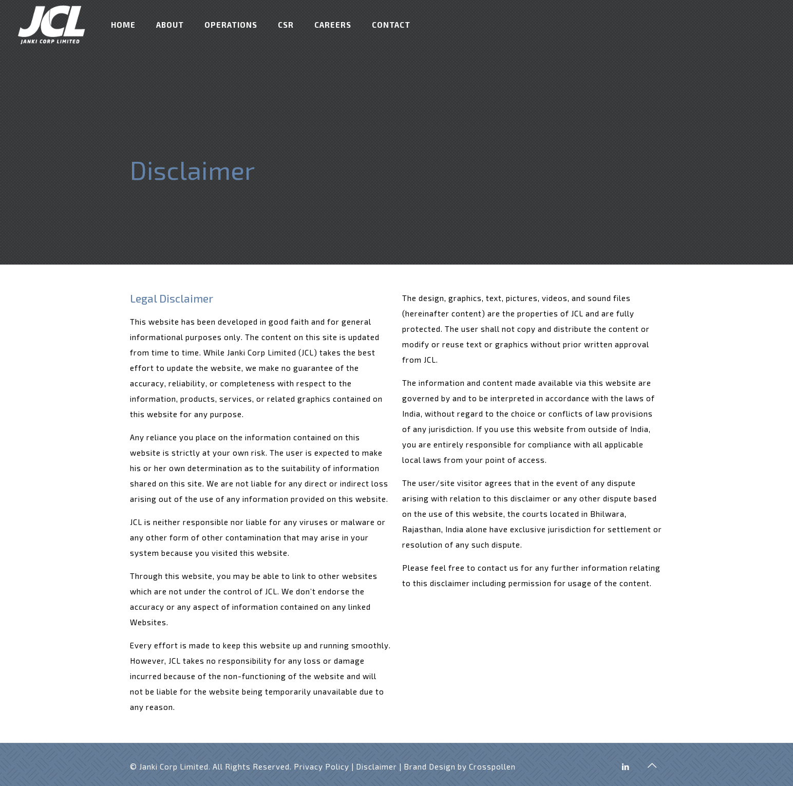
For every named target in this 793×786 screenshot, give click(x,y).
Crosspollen (492, 766)
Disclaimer (376, 766)
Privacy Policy (321, 766)
